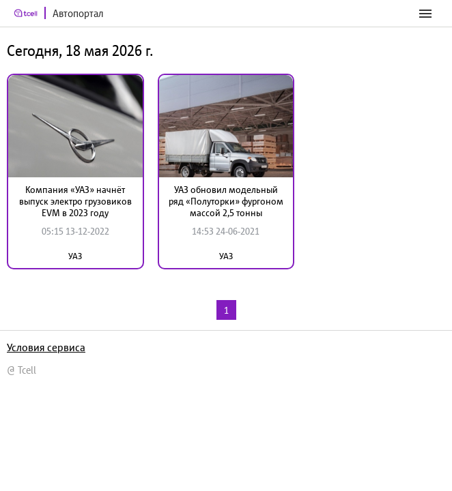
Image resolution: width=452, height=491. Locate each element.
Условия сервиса (46, 347)
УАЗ (75, 256)
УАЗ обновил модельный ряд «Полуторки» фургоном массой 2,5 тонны (226, 201)
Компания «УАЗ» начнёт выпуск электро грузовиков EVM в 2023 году (75, 201)
